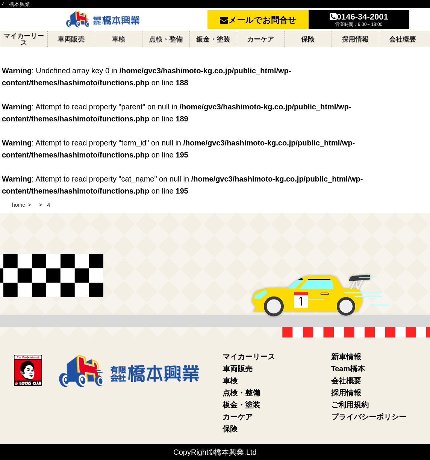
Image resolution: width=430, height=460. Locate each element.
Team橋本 (348, 369)
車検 (230, 381)
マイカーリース (249, 357)
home (18, 205)
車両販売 (238, 369)
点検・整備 (241, 393)
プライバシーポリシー (368, 417)
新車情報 (346, 357)
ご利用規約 (350, 405)
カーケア (238, 417)
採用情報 (346, 393)
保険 (230, 429)
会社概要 (346, 381)
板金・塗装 (241, 405)
